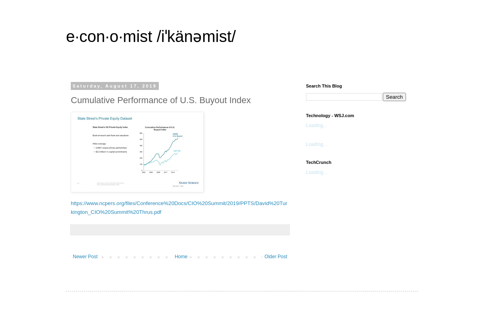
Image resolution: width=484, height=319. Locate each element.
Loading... (316, 125)
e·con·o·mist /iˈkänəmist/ (151, 36)
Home (181, 256)
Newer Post (85, 256)
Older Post (275, 256)
